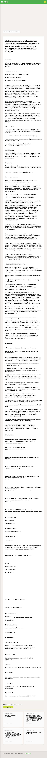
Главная (5, 31)
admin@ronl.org (28, 753)
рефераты (11, 31)
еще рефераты (8, 707)
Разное (17, 31)
